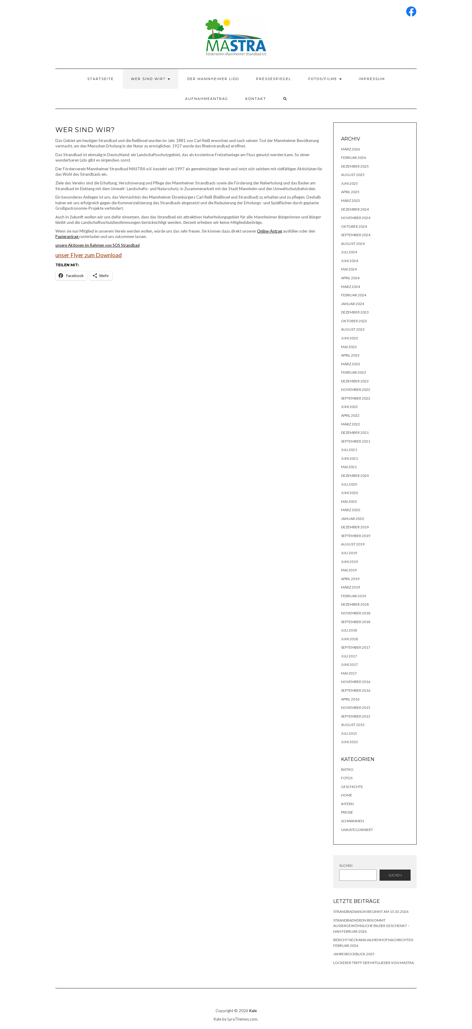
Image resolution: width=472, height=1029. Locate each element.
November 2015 (355, 707)
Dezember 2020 (355, 475)
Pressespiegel (273, 79)
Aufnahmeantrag (206, 99)
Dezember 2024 (355, 209)
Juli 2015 (349, 733)
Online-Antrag (269, 231)
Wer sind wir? (150, 79)
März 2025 (350, 200)
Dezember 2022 (355, 381)
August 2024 (353, 243)
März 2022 (350, 424)
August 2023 (353, 329)
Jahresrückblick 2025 (353, 954)
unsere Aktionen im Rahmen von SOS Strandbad (97, 245)
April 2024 (350, 278)
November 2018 (355, 613)
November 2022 (355, 389)
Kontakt (255, 99)
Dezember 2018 (355, 604)
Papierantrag (67, 236)
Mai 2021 (349, 467)
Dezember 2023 (355, 312)
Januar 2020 (352, 518)
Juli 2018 (349, 630)
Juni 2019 (349, 561)
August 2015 (353, 724)
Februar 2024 (353, 295)
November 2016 (355, 681)
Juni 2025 (349, 183)
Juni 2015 (349, 742)
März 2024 (350, 286)
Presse (347, 812)
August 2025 (353, 174)
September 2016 (355, 690)
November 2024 (355, 217)
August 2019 (353, 544)
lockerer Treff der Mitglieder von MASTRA (373, 962)
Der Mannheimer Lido (213, 79)
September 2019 (355, 535)
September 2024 (355, 235)
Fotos (346, 778)
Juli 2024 (349, 252)
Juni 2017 (349, 664)
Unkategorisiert (357, 829)
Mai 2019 (349, 570)
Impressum (372, 79)
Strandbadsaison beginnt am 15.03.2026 (370, 911)
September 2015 (355, 716)
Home (346, 795)
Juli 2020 (349, 484)
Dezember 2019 (355, 527)
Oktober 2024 (354, 226)
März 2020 (350, 510)
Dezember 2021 (355, 432)
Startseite (100, 79)
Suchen (345, 865)
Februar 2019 (353, 596)
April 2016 (350, 699)
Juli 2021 (349, 449)
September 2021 (355, 441)
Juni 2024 (349, 260)
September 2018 (355, 622)
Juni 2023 (349, 338)
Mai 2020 (349, 501)
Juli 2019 (349, 553)
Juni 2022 (349, 406)
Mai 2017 (349, 673)
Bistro (347, 769)
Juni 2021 (349, 458)
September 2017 (355, 647)
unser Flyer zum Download (88, 255)
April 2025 (350, 192)
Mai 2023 (349, 347)
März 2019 (350, 587)
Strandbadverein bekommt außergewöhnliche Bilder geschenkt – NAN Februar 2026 (371, 926)
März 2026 (350, 149)
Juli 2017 (349, 656)
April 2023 (350, 355)
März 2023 (350, 364)
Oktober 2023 (354, 321)
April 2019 (350, 578)
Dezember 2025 (355, 166)
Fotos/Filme (325, 79)
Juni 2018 (349, 639)
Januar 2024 (352, 303)
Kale (253, 1010)
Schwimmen (352, 821)
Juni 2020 (349, 492)
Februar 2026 (353, 157)
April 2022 (350, 415)
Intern (347, 804)
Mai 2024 (349, 269)
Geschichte (352, 786)
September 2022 (355, 398)
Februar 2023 (353, 372)
